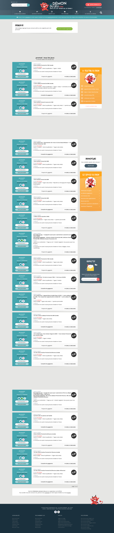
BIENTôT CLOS (52, 12)
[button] (101, 12)
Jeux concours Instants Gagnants (87, 519)
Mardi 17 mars (15, 519)
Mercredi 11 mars (15, 527)
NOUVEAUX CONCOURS (37, 12)
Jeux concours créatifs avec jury (87, 525)
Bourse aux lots (85, 201)
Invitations (60, 525)
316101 (75, 450)
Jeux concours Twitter (85, 527)
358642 (75, 100)
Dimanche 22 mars (38, 524)
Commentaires (22, 74)
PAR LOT (76, 12)
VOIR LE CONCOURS (70, 76)
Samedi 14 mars (15, 522)
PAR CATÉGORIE (64, 12)
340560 (75, 275)
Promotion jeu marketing (86, 528)
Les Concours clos (85, 196)
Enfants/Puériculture (68, 524)
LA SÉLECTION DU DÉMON (20, 12)
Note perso (22, 76)
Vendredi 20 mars (38, 521)
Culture (69, 522)
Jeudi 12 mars (15, 525)
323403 (75, 390)
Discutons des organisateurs (88, 198)
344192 (75, 256)
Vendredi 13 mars (15, 524)
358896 (75, 81)
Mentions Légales (51, 508)
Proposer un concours (61, 508)
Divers (63, 527)
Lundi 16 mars (15, 521)
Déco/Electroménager (67, 525)
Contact (44, 508)
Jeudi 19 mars (37, 519)
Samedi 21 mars (38, 522)
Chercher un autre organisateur (64, 29)
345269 (75, 232)
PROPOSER (91, 166)
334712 (75, 313)
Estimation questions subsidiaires (89, 203)
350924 (75, 177)
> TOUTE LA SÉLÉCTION (91, 106)
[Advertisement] (45, 45)
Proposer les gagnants (47, 76)
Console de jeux (66, 521)
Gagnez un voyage (61, 518)
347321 (75, 214)
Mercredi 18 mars (15, 518)
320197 (75, 413)
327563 (75, 350)
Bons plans (69, 508)
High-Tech (60, 521)
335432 (75, 293)
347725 (75, 196)
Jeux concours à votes (85, 524)
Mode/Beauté (60, 524)
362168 (75, 63)
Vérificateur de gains (86, 190)
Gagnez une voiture (62, 519)
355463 (75, 159)
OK (28, 5)
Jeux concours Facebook (86, 521)
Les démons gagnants (86, 193)
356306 (75, 140)
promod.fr (22, 64)
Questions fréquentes (86, 206)
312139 (75, 468)
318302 (75, 432)
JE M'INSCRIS (99, 7)
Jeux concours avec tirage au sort (87, 518)
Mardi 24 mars (38, 527)
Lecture (59, 527)
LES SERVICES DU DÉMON (90, 12)
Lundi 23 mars (38, 525)
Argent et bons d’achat (62, 522)
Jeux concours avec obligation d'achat (88, 522)
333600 (75, 331)
